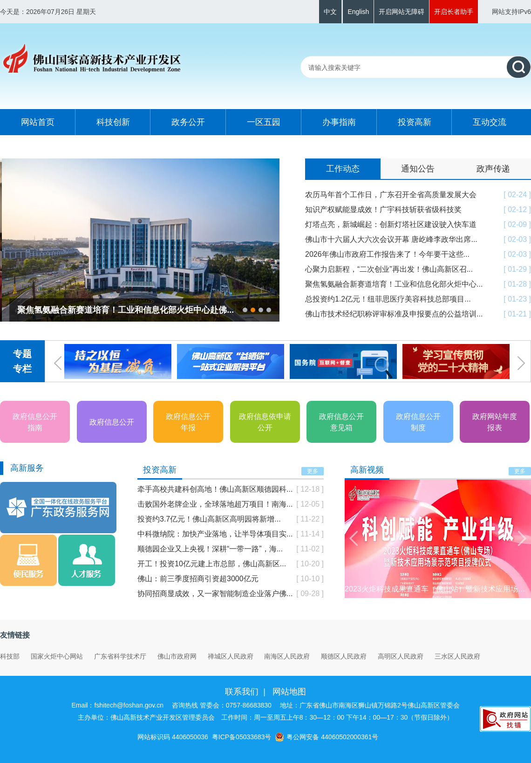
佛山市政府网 (177, 656)
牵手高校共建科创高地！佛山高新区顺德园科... (215, 489)
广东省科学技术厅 (120, 656)
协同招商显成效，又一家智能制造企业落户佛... (215, 594)
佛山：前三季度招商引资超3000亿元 (198, 579)
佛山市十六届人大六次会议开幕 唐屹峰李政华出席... (391, 239)
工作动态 (343, 168)
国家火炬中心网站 (57, 656)
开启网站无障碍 (401, 11)
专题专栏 (22, 361)
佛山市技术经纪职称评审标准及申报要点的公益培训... (394, 314)
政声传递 (493, 168)
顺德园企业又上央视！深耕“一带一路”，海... (210, 549)
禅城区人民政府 (230, 656)
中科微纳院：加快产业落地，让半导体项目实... (215, 534)
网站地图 (289, 691)
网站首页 (37, 122)
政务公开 (188, 122)
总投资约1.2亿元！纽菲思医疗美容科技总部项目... (388, 299)
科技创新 (113, 122)
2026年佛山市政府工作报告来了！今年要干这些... (387, 254)
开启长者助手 (453, 11)
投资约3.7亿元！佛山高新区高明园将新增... (209, 519)
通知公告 (418, 168)
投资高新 (414, 122)
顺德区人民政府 (344, 656)
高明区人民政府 (400, 656)
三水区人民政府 (457, 656)
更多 (312, 471)
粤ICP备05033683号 (242, 737)
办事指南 (339, 122)
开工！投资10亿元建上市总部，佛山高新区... (211, 564)
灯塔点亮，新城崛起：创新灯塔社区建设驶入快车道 (391, 224)
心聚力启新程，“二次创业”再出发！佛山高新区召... (389, 269)
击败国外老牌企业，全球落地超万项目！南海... (215, 504)
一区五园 (263, 122)
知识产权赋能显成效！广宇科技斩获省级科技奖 (383, 209)
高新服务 (27, 468)
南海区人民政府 (287, 656)
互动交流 (489, 122)
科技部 (10, 656)
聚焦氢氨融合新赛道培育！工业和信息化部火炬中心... (394, 284)
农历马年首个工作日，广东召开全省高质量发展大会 (391, 195)
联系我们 (242, 691)
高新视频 (367, 469)
